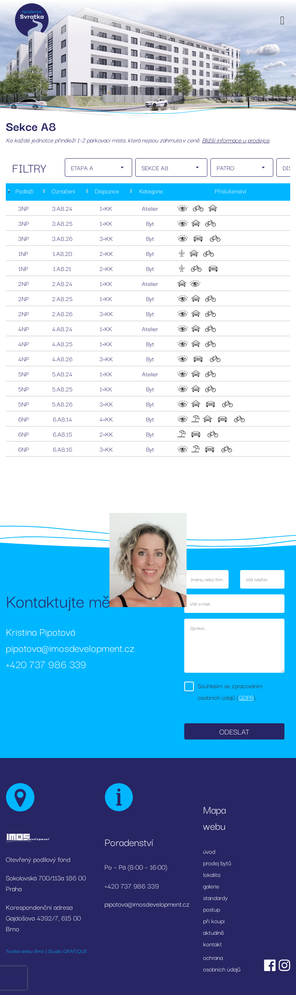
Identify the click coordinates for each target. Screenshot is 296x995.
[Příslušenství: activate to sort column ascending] (230, 192)
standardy (215, 897)
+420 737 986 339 (46, 664)
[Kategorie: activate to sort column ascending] (150, 192)
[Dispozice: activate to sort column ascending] (106, 192)
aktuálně (213, 932)
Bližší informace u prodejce (235, 139)
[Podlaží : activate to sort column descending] (23, 192)
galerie (211, 885)
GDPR (246, 697)
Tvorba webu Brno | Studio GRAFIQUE (46, 950)
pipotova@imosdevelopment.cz (70, 647)
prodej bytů (217, 862)
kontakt (212, 943)
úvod (209, 851)
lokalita (211, 874)
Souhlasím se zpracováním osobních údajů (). (230, 691)
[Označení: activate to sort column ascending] (62, 192)
